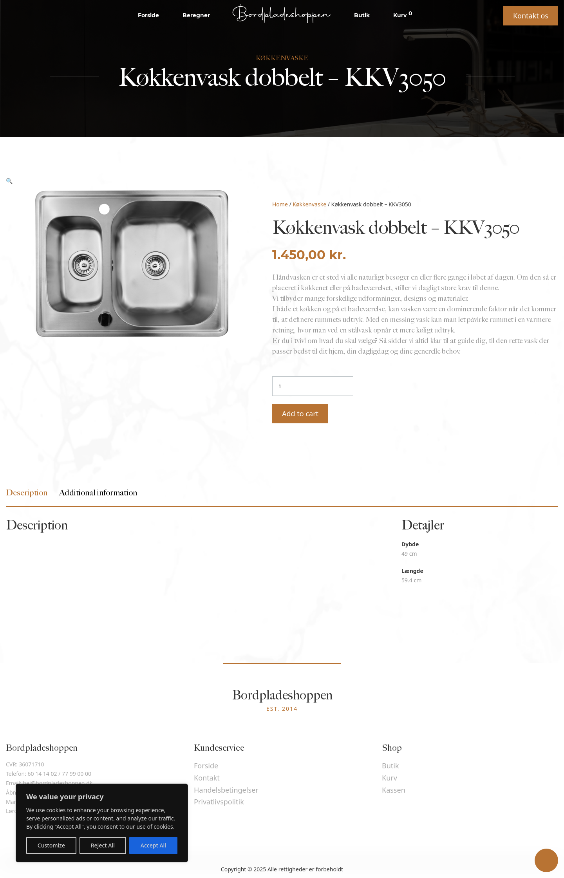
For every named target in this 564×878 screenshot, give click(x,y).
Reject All (103, 845)
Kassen (393, 790)
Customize (51, 845)
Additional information (98, 493)
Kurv (402, 15)
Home (280, 204)
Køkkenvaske (309, 204)
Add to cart (300, 413)
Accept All (153, 845)
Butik (362, 15)
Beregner (196, 15)
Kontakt (207, 777)
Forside (148, 15)
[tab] (26, 493)
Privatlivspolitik (219, 801)
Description (26, 493)
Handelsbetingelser (226, 790)
